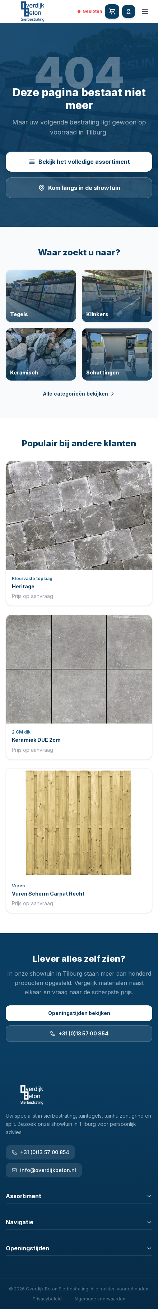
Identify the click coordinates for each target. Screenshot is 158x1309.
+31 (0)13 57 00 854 (79, 1033)
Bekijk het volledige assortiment (79, 161)
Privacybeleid (47, 1298)
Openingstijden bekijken (79, 1013)
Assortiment (79, 1196)
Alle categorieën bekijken (79, 394)
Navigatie (79, 1222)
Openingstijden (79, 1248)
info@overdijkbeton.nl (43, 1170)
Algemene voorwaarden (99, 1298)
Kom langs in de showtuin (79, 187)
